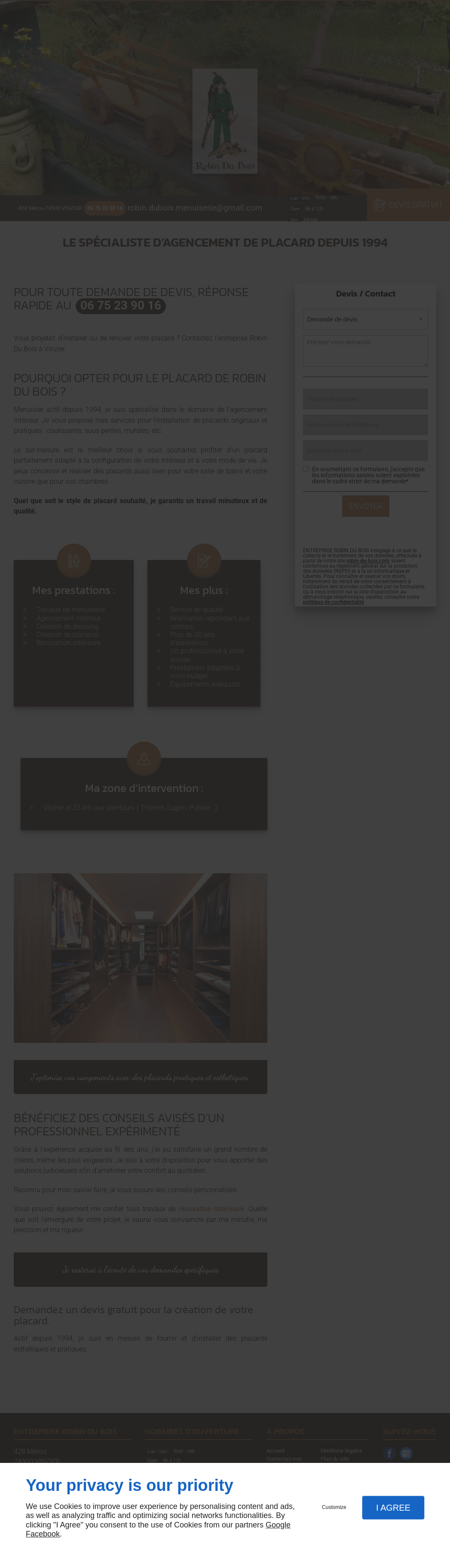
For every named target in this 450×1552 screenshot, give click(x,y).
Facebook (43, 1534)
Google (278, 1525)
